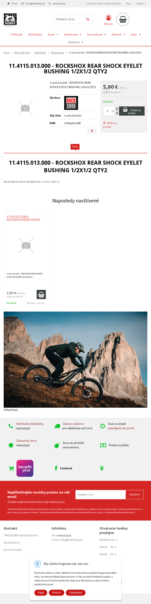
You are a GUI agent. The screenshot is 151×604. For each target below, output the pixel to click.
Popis (75, 146)
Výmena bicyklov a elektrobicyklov (103, 3)
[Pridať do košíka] (132, 111)
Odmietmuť (75, 592)
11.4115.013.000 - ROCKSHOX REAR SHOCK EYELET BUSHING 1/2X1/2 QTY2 (24, 221)
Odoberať (134, 494)
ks (113, 111)
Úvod (14, 3)
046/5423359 (59, 3)
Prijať (41, 592)
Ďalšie (141, 3)
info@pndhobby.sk (35, 3)
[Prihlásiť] (108, 20)
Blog (128, 3)
